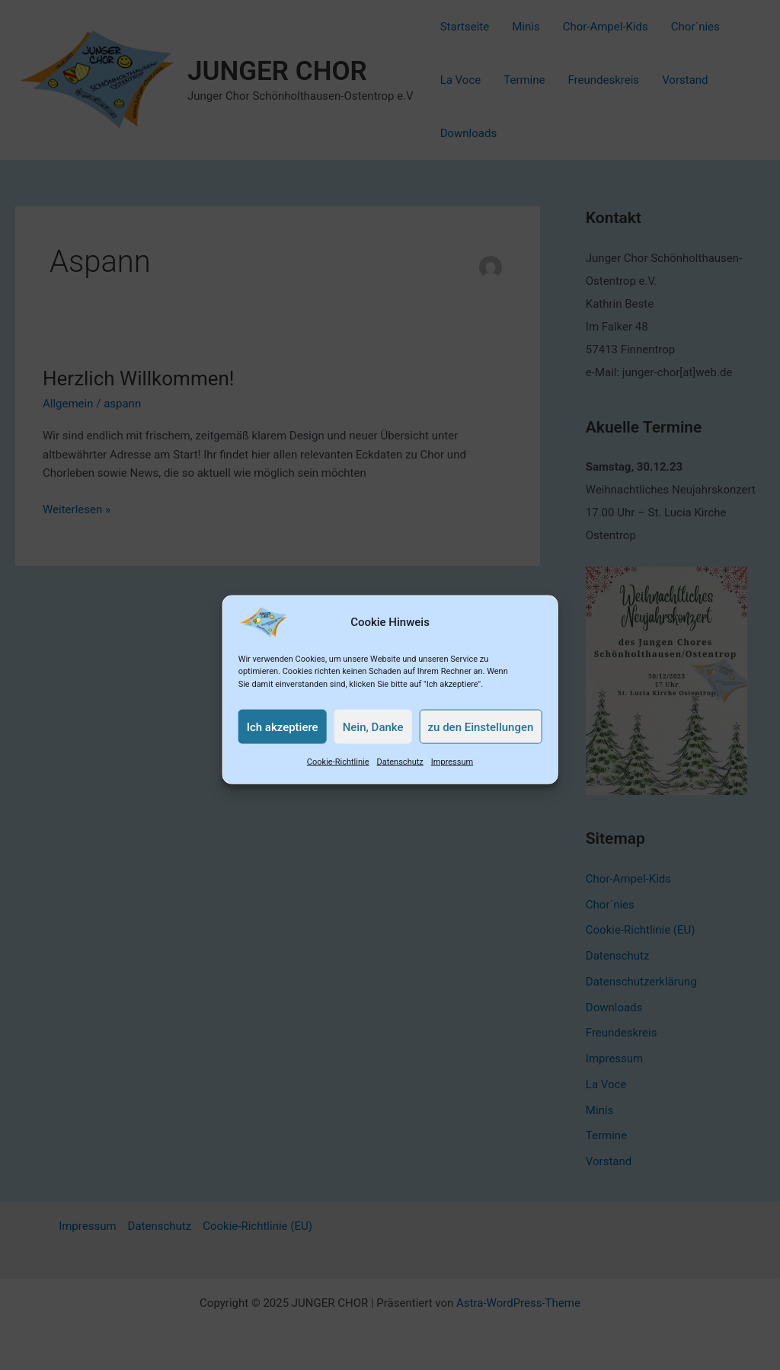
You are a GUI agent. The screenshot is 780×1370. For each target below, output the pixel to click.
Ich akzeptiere (282, 741)
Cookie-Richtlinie (338, 776)
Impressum (452, 776)
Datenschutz (399, 776)
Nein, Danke (373, 741)
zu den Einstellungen (481, 741)
